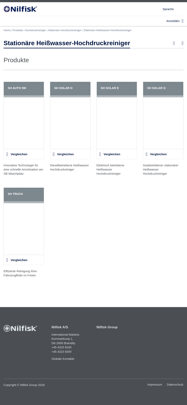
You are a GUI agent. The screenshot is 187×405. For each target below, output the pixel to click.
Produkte (17, 30)
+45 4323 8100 (62, 347)
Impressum (154, 384)
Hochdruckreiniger (35, 30)
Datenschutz (175, 384)
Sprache (168, 9)
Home (7, 30)
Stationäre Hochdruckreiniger (64, 30)
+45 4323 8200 (62, 351)
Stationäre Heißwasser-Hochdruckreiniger (107, 30)
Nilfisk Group (107, 327)
